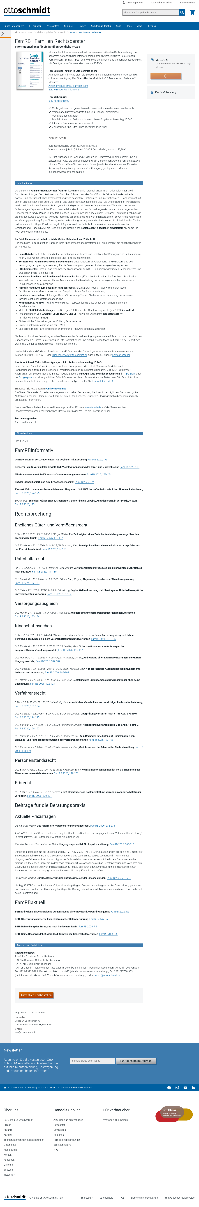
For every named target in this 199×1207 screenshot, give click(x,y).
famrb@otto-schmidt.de (108, 975)
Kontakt (8, 1158)
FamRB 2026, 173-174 (99, 474)
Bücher (82, 26)
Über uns (151, 26)
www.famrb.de (93, 407)
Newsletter (59, 1128)
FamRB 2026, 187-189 (48, 661)
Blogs (129, 26)
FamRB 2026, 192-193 (42, 683)
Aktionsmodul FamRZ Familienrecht (68, 85)
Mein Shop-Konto (134, 2)
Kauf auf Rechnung (165, 92)
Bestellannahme (62, 1148)
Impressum (87, 1201)
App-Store (130, 373)
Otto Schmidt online (161, 2)
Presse (7, 1128)
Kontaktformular (121, 355)
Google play (25, 377)
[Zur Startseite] (16, 32)
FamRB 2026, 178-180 (44, 571)
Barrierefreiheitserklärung (145, 1201)
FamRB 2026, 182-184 (27, 616)
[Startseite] (15, 1202)
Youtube (8, 1173)
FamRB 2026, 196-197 (27, 728)
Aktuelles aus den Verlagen (68, 1123)
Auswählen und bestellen (36, 995)
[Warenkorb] (192, 12)
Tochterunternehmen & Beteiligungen (24, 1143)
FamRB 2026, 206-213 (122, 844)
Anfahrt (8, 1133)
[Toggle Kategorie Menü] (5, 34)
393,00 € (174, 63)
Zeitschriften (52, 26)
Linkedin (8, 1168)
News (139, 26)
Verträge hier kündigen (115, 1123)
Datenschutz (106, 1201)
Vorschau (58, 1138)
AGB (122, 1201)
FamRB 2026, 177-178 (54, 549)
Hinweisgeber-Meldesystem (180, 1201)
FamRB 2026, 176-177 (50, 538)
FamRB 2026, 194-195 (27, 717)
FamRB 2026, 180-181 (27, 582)
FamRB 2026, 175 (25, 504)
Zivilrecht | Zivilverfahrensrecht (51, 32)
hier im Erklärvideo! (102, 381)
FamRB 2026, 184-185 (103, 638)
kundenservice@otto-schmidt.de (69, 355)
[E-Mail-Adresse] (92, 1064)
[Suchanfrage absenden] (182, 12)
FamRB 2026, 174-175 (27, 493)
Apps (118, 26)
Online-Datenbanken (14, 26)
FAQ (55, 1153)
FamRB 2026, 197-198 (101, 739)
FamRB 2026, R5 (120, 911)
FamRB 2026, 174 (84, 482)
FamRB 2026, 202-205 (102, 825)
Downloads (59, 1133)
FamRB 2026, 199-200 (66, 773)
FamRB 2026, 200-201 (39, 795)
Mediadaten (10, 1153)
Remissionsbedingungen (67, 1143)
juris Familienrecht (59, 100)
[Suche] (150, 12)
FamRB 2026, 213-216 (119, 878)
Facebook (9, 1163)
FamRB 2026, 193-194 (27, 706)
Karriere (8, 1138)
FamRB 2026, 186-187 (70, 650)
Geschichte (10, 1148)
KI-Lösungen (35, 26)
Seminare (69, 26)
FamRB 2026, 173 (97, 459)
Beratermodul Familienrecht (64, 89)
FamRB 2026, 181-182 (59, 594)
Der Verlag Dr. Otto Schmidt (18, 1123)
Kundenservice (187, 2)
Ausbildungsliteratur (101, 26)
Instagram (9, 1178)
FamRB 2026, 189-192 (56, 672)
